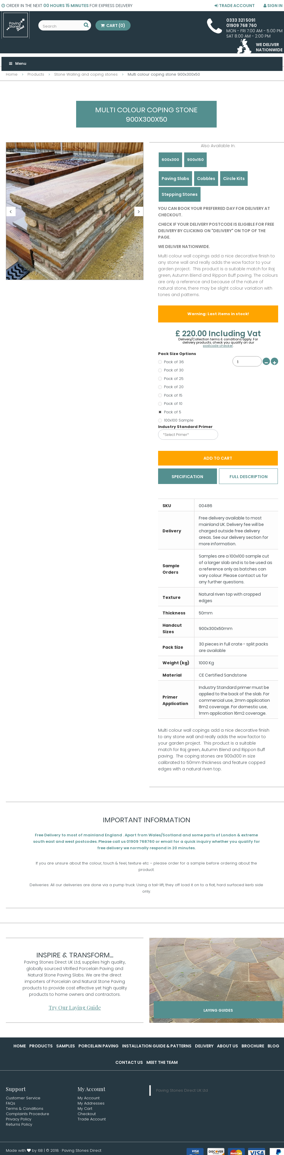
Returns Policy (19, 1125)
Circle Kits (234, 178)
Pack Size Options (177, 353)
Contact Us (129, 1063)
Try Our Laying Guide (75, 1008)
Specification (187, 477)
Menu (17, 63)
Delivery (204, 1046)
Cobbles (206, 178)
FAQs (10, 1104)
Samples (65, 1046)
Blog (273, 1046)
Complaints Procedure (27, 1114)
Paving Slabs (175, 178)
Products (41, 1046)
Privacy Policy (18, 1119)
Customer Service (23, 1098)
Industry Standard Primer (185, 426)
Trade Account (235, 5)
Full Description (249, 477)
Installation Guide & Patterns (156, 1046)
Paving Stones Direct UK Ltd (182, 1091)
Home (19, 1046)
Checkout (87, 1114)
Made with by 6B (24, 1151)
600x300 (170, 159)
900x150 (195, 159)
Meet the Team (162, 1063)
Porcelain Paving (98, 1046)
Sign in (273, 5)
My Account (89, 1098)
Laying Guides (218, 1012)
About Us (227, 1046)
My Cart (85, 1109)
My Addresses (91, 1104)
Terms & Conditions (24, 1109)
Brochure (253, 1046)
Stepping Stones (180, 194)
